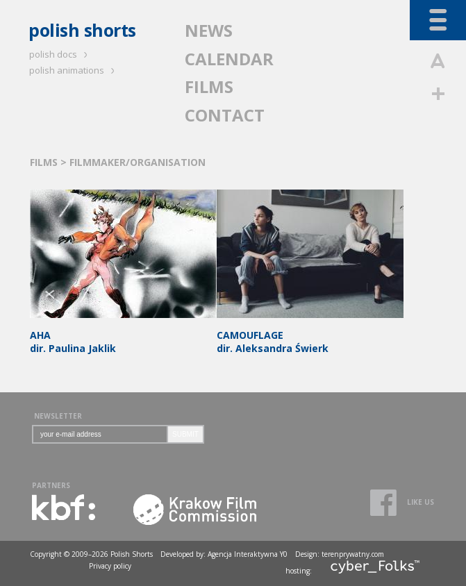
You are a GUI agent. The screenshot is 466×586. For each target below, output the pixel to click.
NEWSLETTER (58, 416)
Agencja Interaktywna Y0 (248, 554)
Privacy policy (110, 566)
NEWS (209, 30)
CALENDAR (229, 58)
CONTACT (225, 114)
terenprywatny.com (353, 554)
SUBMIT (185, 434)
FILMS (209, 86)
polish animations (74, 70)
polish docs (60, 54)
